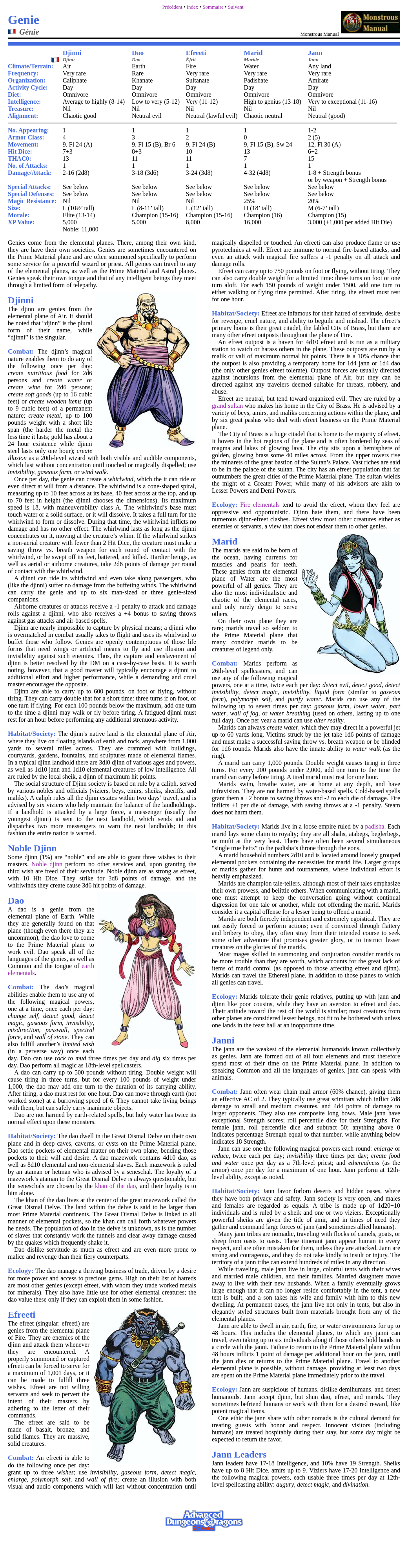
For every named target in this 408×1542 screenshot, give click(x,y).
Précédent (172, 7)
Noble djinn (46, 864)
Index (193, 7)
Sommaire (212, 7)
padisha (374, 826)
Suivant (236, 7)
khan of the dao (115, 1186)
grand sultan (227, 405)
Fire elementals (260, 504)
